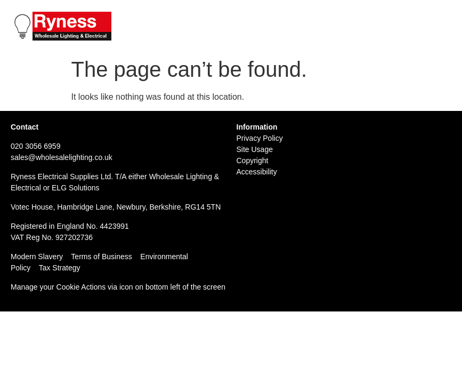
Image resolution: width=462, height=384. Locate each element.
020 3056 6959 (35, 146)
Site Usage (255, 149)
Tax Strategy (59, 267)
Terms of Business (101, 256)
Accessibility (257, 171)
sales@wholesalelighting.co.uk (61, 157)
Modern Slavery (37, 256)
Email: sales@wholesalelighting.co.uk (384, 27)
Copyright (253, 160)
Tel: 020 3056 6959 (349, 16)
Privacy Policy (260, 138)
